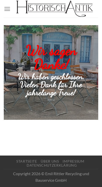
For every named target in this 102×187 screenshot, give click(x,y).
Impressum (73, 161)
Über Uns (50, 161)
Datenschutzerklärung (52, 165)
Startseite (26, 161)
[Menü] (7, 9)
